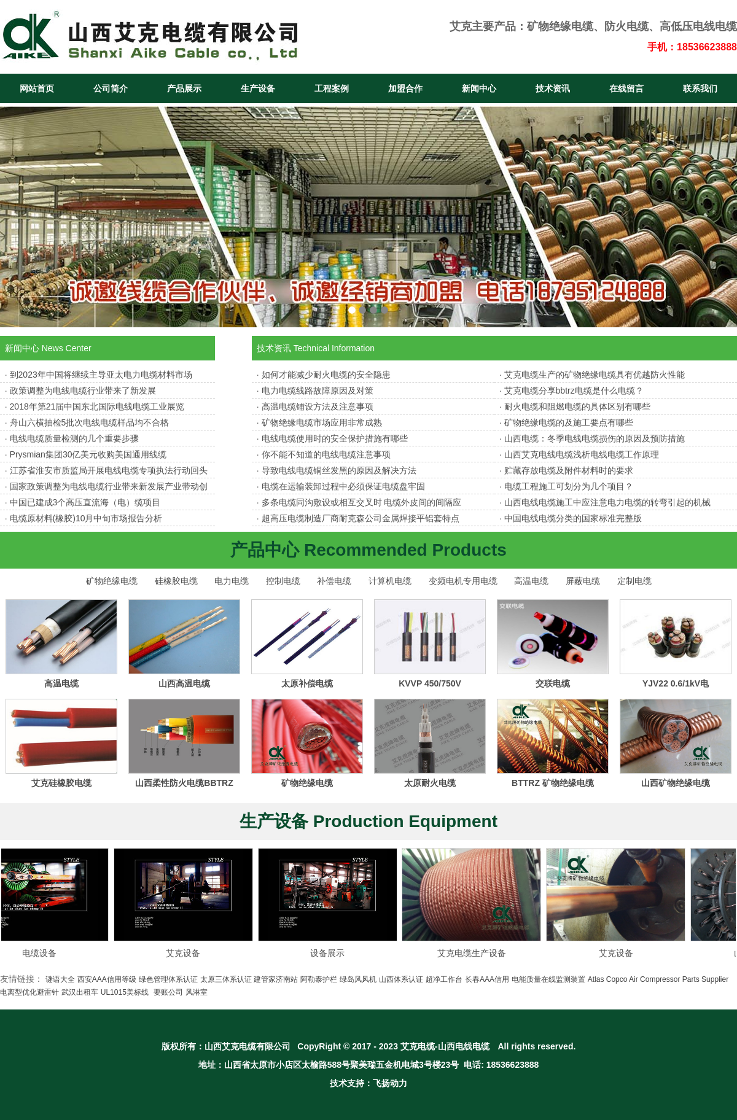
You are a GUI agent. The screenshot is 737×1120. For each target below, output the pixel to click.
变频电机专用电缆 (463, 581)
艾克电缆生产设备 (478, 953)
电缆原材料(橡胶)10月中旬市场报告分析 (86, 518)
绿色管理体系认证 (168, 979)
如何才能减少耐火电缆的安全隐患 (326, 374)
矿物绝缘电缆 (560, 26)
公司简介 (110, 88)
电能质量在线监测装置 (548, 979)
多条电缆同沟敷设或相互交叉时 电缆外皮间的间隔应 (362, 502)
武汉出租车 (79, 992)
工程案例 (331, 88)
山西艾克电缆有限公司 (248, 1046)
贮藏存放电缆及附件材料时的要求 (568, 470)
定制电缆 (634, 581)
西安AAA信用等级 (106, 979)
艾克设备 (190, 953)
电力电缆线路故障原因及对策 (317, 390)
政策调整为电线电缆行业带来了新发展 (83, 390)
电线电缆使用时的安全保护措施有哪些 (335, 438)
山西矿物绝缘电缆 (675, 783)
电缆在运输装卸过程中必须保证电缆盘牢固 (343, 486)
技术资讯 (553, 88)
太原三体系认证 (226, 979)
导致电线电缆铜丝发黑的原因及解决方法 (339, 470)
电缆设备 (46, 953)
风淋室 (196, 992)
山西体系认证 (401, 979)
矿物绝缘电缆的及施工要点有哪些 (568, 422)
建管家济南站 (276, 979)
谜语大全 (60, 979)
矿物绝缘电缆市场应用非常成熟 (322, 422)
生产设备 (258, 88)
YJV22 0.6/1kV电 (675, 683)
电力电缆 (231, 581)
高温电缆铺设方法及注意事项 (317, 406)
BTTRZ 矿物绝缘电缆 (553, 783)
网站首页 (37, 88)
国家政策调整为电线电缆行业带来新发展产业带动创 (109, 486)
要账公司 (168, 992)
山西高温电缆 (184, 683)
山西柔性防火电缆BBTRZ (184, 783)
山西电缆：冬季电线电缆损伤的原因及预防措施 (594, 438)
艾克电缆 (417, 1046)
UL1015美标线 (125, 992)
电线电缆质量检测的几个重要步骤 (74, 438)
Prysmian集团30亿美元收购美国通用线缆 (88, 454)
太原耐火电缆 (430, 783)
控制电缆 (283, 581)
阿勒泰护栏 (318, 979)
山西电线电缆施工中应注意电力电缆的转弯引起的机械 (607, 502)
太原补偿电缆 (307, 683)
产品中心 (264, 549)
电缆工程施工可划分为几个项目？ (568, 486)
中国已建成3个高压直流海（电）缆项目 (85, 502)
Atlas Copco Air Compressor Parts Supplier (658, 979)
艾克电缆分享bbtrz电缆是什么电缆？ (574, 390)
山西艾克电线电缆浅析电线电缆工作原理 (581, 454)
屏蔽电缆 (583, 581)
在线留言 (626, 88)
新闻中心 (479, 88)
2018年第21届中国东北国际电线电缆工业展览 (97, 406)
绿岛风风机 (358, 979)
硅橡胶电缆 (176, 581)
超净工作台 (444, 979)
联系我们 (700, 88)
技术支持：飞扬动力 (368, 1083)
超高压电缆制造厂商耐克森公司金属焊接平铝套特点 (360, 518)
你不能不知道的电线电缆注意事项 (326, 454)
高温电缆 (531, 581)
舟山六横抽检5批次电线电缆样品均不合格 (90, 422)
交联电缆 (553, 683)
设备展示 (334, 953)
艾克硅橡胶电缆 (61, 783)
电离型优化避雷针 (29, 992)
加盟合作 (405, 88)
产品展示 (184, 88)
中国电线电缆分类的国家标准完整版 (573, 518)
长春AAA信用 (487, 979)
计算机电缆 (389, 581)
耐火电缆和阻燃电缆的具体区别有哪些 (577, 406)
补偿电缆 (334, 581)
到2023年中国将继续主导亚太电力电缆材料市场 (101, 374)
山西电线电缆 (463, 1046)
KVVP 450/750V (430, 683)
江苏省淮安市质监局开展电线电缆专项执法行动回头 (109, 470)
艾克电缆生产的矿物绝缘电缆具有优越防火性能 (594, 374)
